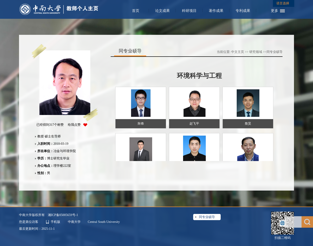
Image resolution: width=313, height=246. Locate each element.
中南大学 (75, 222)
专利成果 (243, 11)
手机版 (55, 222)
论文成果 (162, 11)
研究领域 (255, 52)
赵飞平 (194, 123)
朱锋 (140, 123)
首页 (135, 11)
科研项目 (189, 11)
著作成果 (216, 11)
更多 (274, 11)
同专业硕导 (274, 52)
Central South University (104, 222)
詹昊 (248, 123)
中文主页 (237, 52)
